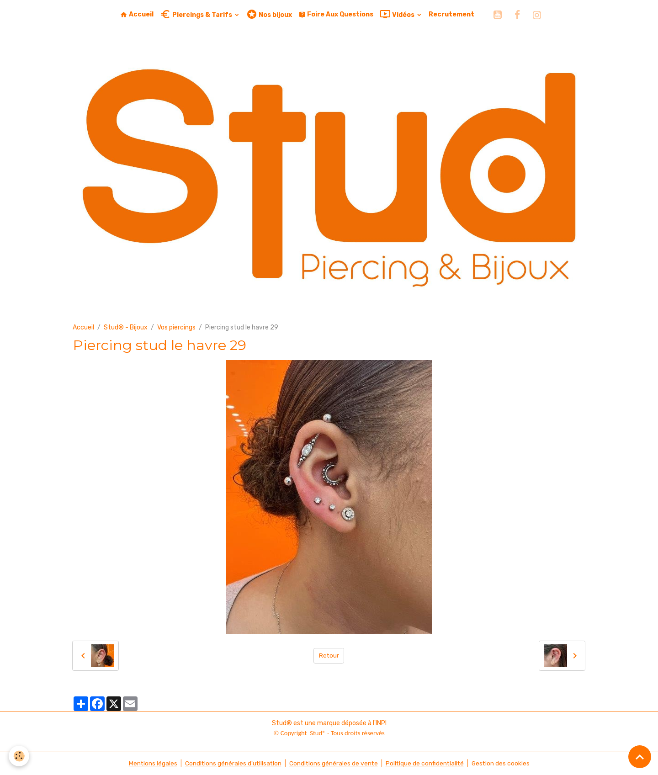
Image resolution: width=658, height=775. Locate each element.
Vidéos (398, 14)
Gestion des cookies (502, 763)
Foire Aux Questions (335, 14)
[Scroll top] (639, 756)
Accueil (137, 14)
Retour (328, 655)
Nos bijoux (269, 14)
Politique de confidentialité (425, 763)
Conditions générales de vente (333, 763)
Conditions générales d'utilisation (232, 763)
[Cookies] (19, 756)
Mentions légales (150, 763)
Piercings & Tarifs (196, 14)
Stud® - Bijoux (126, 327)
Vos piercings (176, 327)
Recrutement (451, 14)
